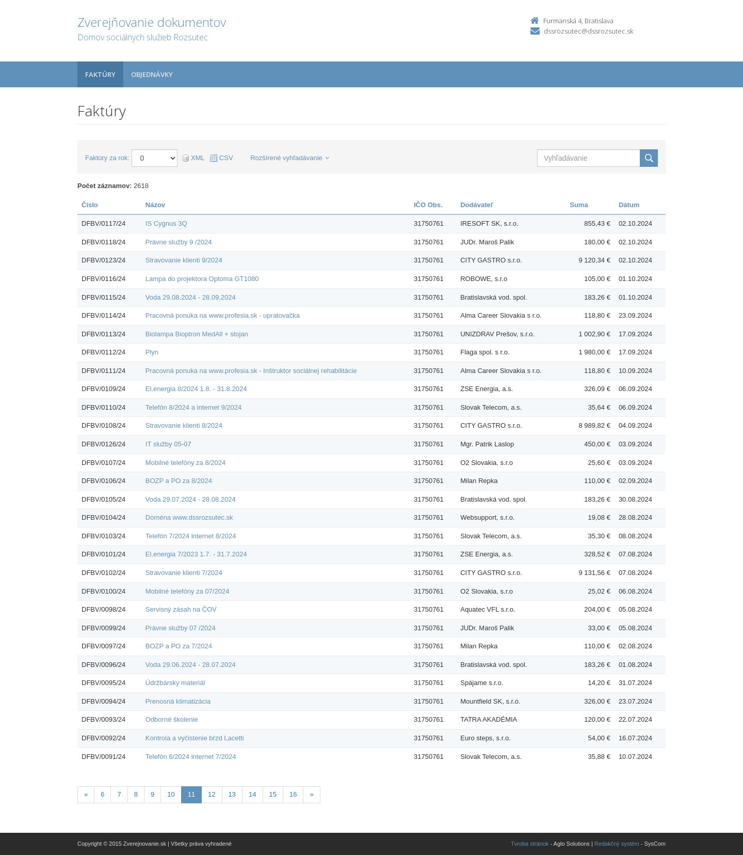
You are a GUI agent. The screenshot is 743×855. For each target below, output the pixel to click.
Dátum (629, 205)
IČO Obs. (428, 205)
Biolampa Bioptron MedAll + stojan (197, 334)
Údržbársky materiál (175, 683)
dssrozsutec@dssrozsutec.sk (588, 31)
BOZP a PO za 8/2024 (179, 481)
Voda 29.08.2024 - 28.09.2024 (191, 297)
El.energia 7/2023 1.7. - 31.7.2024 (196, 554)
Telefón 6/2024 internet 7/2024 (191, 756)
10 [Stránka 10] (170, 794)
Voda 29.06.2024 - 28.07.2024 (191, 665)
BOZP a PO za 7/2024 (179, 646)
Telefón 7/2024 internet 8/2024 (191, 536)
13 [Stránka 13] (232, 794)
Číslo (90, 205)
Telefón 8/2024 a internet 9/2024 (193, 407)
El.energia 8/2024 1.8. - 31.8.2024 (196, 389)
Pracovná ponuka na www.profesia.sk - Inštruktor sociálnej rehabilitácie (251, 371)
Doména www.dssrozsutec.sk (189, 517)
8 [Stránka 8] (136, 794)
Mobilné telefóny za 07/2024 (188, 591)
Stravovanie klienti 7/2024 (184, 573)
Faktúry (100, 74)
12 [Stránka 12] (211, 794)
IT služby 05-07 (168, 444)
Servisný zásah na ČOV (181, 609)
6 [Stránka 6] (102, 794)
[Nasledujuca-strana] (311, 794)
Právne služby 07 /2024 (181, 628)
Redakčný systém (616, 844)
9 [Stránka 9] (152, 794)
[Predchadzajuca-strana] (85, 794)
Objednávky (152, 74)
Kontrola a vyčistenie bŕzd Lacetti (195, 738)
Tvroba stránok (529, 844)
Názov (155, 205)
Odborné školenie (172, 719)
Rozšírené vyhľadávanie (289, 158)
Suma (579, 205)
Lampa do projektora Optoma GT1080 (202, 279)
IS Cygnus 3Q (166, 223)
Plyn (152, 352)
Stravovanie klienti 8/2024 (184, 425)
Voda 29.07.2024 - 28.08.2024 (191, 499)
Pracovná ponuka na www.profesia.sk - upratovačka (223, 315)
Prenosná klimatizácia (178, 701)
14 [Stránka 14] (252, 794)
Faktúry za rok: (107, 158)
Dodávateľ (476, 205)
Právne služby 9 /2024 (179, 242)
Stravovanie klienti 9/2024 (184, 260)
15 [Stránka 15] (273, 794)
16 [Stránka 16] (293, 794)
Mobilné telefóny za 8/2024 (185, 463)
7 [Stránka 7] (119, 794)
